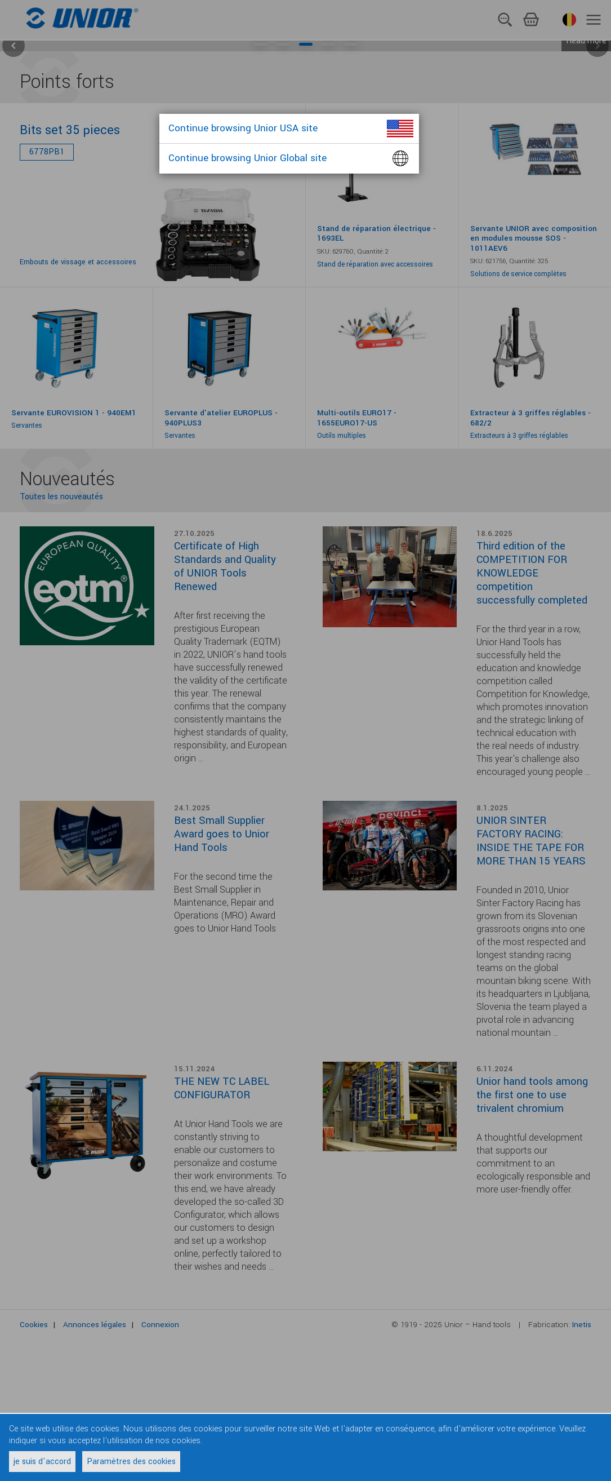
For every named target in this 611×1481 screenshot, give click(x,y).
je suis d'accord (42, 1461)
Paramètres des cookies (131, 1461)
